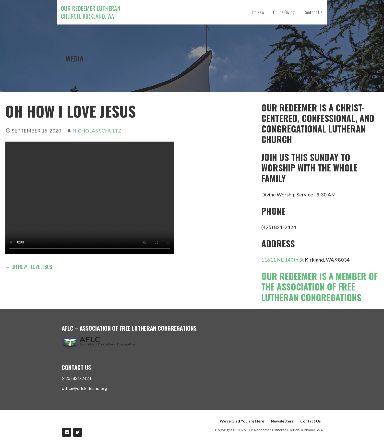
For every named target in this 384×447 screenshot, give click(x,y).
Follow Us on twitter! (77, 432)
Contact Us (312, 12)
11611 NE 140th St (282, 260)
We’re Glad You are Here (242, 421)
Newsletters (282, 421)
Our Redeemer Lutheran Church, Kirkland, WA (90, 12)
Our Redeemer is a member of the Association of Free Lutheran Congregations (319, 286)
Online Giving (284, 12)
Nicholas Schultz (96, 130)
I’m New (258, 12)
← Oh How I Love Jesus (28, 266)
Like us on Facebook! (66, 432)
